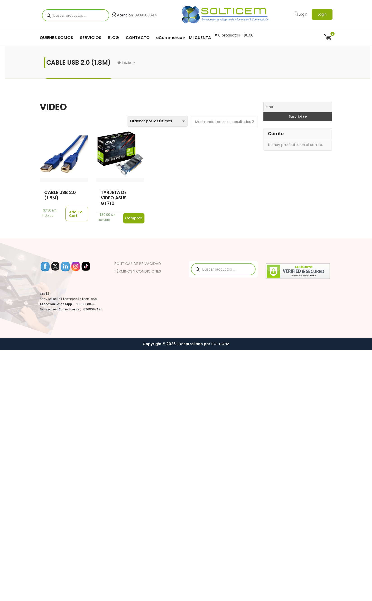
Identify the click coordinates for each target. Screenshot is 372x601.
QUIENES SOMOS (56, 37)
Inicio (119, 62)
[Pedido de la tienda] (158, 121)
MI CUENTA (200, 37)
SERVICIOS (90, 37)
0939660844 (146, 15)
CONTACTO (138, 37)
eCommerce (169, 37)
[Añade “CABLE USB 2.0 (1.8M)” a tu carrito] (77, 214)
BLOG (113, 37)
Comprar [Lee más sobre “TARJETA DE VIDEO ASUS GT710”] (133, 218)
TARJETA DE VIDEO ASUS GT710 (114, 197)
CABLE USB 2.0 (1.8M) (60, 195)
